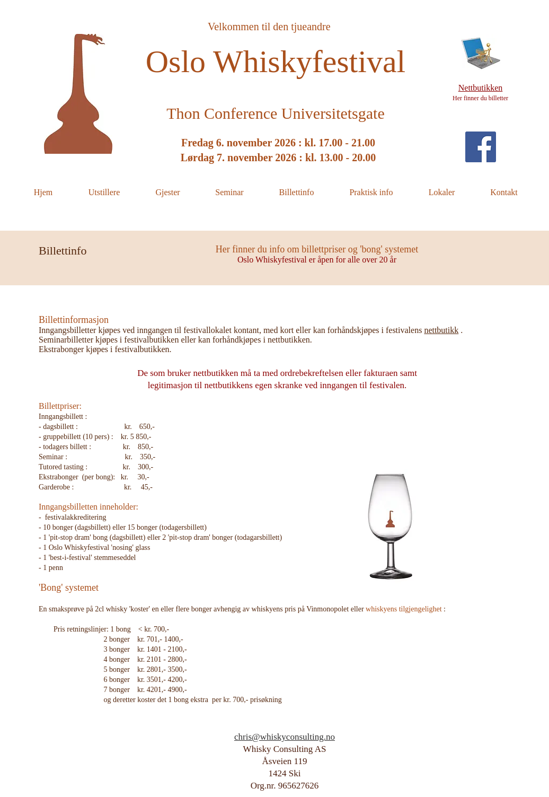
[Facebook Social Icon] (480, 147)
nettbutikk (441, 330)
